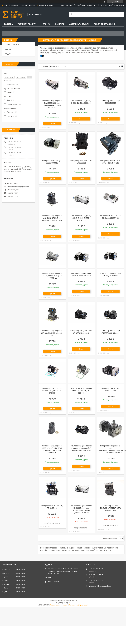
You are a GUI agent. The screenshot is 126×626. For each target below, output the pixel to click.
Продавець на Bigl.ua (63, 603)
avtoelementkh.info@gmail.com (18, 187)
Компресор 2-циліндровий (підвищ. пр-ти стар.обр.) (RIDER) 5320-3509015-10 (81, 448)
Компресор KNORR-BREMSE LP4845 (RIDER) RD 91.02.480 (110, 508)
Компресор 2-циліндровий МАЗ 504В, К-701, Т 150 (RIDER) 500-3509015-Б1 (52, 218)
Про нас (46, 24)
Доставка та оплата (79, 24)
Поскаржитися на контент (59, 605)
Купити (52, 123)
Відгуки (7, 54)
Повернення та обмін (104, 24)
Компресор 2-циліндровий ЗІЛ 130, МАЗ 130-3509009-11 (52, 333)
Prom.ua (75, 600)
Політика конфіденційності (78, 605)
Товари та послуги (27, 24)
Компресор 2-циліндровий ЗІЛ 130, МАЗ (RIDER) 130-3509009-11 (52, 275)
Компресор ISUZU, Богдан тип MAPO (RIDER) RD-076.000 (81, 390)
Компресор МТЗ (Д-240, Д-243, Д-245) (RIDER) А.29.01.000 (81, 218)
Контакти (59, 24)
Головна (8, 24)
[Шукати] (121, 14)
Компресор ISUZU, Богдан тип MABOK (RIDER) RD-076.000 (52, 390)
